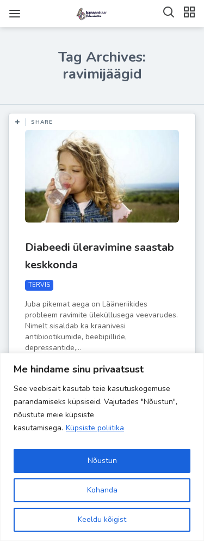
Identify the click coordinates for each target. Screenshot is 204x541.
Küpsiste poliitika (95, 428)
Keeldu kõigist (102, 519)
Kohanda (102, 490)
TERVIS (39, 285)
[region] (102, 447)
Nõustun (102, 460)
